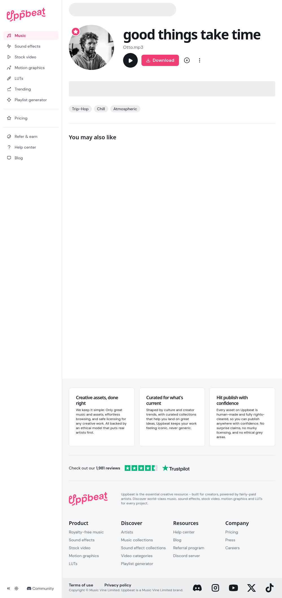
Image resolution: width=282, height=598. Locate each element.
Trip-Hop (80, 108)
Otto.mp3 (133, 47)
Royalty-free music (86, 532)
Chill (101, 108)
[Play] (130, 60)
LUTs (73, 563)
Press (230, 539)
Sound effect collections (143, 547)
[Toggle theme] (16, 588)
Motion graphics (84, 555)
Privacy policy (117, 585)
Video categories (137, 555)
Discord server (186, 555)
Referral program (188, 547)
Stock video (80, 547)
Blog (177, 539)
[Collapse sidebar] (8, 588)
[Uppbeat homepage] (31, 14)
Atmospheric (125, 108)
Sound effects (82, 539)
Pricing (231, 532)
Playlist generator (137, 563)
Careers (232, 547)
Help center (184, 532)
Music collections (137, 539)
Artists (127, 532)
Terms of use (81, 585)
